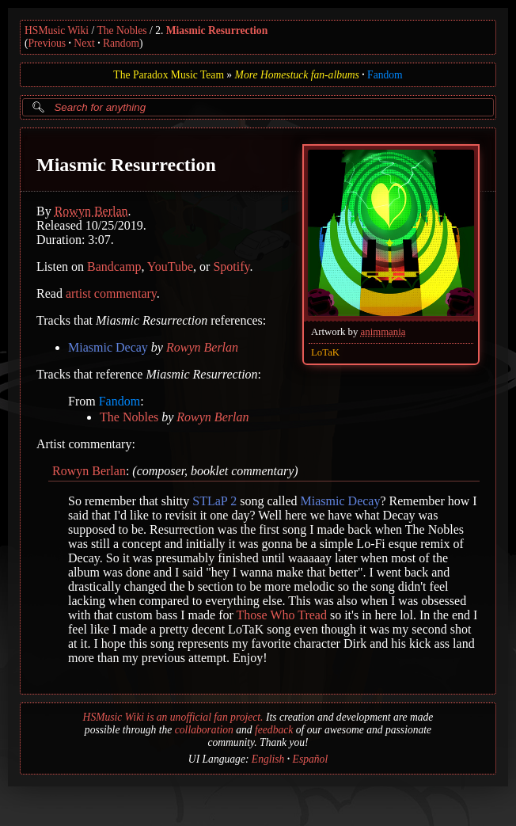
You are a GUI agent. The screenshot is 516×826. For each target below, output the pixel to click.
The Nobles (122, 30)
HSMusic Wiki (57, 30)
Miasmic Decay (108, 347)
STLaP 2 (214, 501)
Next (84, 43)
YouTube (170, 266)
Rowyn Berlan (91, 211)
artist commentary (111, 293)
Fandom (385, 75)
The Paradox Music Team (168, 75)
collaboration (204, 730)
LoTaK (325, 352)
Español (310, 759)
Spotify (231, 266)
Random (121, 43)
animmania (383, 331)
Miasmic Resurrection (216, 30)
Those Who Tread (282, 615)
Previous (47, 43)
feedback (274, 730)
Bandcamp (114, 266)
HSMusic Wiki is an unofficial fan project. (173, 717)
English (268, 759)
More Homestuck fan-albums (297, 75)
